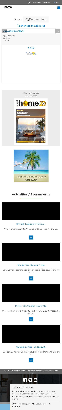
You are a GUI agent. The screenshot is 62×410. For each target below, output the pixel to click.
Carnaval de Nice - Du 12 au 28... (31, 347)
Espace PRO (46, 2)
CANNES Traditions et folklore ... (31, 224)
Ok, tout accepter (21, 404)
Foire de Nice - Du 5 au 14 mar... (31, 265)
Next (57, 31)
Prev (4, 31)
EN (57, 2)
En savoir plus (39, 404)
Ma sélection (37, 2)
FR (54, 2)
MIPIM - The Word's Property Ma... (31, 306)
